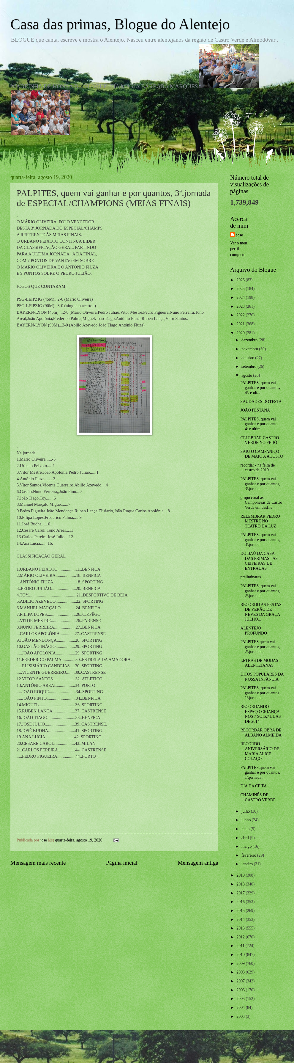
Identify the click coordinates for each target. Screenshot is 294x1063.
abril (245, 838)
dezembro (250, 340)
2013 (241, 928)
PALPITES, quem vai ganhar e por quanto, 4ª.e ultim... (259, 424)
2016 (241, 901)
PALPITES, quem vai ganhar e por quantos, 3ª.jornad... (260, 484)
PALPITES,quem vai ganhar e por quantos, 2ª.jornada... (260, 647)
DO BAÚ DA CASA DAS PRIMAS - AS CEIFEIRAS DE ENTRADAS (259, 561)
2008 (241, 972)
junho (246, 820)
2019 (241, 875)
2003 (241, 1016)
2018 (241, 884)
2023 (241, 306)
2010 (241, 954)
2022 (241, 315)
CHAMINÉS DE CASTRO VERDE (258, 797)
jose (239, 235)
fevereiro (249, 855)
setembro (249, 366)
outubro (248, 358)
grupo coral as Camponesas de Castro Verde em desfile (261, 502)
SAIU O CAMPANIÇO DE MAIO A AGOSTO (261, 454)
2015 (241, 910)
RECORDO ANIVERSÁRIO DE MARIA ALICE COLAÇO (259, 751)
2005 (241, 998)
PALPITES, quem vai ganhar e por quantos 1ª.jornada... (259, 693)
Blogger (179, 1051)
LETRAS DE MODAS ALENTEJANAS (259, 663)
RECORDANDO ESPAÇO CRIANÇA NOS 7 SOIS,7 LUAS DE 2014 (260, 714)
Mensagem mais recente (38, 863)
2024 (241, 297)
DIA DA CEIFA (253, 786)
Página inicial (121, 863)
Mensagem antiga (198, 863)
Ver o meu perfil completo (238, 249)
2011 (241, 945)
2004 (241, 1007)
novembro (250, 349)
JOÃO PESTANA (255, 410)
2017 (241, 893)
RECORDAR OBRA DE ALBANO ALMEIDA (261, 732)
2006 (241, 990)
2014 (241, 919)
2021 (241, 324)
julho (246, 811)
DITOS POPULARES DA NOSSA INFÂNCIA (261, 677)
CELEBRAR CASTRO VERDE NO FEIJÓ (259, 440)
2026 (241, 280)
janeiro (247, 864)
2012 (241, 937)
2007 (241, 981)
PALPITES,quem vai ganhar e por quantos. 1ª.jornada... (260, 772)
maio (246, 829)
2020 (241, 333)
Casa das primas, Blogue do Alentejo (120, 24)
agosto (247, 375)
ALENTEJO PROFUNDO (253, 630)
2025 (241, 288)
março (247, 846)
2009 (241, 963)
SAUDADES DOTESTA (261, 401)
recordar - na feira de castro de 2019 (257, 467)
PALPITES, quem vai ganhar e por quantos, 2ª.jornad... (260, 591)
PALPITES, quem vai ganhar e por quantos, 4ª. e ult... (260, 388)
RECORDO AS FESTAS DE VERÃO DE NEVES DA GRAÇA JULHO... (260, 612)
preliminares (250, 577)
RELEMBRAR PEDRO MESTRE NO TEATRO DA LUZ (260, 521)
